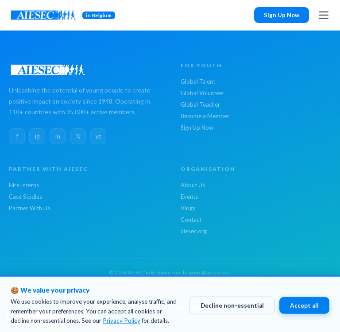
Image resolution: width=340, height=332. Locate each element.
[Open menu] (323, 15)
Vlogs (188, 208)
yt (98, 136)
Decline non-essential (232, 308)
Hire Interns (24, 185)
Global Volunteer (202, 93)
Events (189, 196)
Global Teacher (200, 104)
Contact (191, 219)
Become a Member (205, 116)
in (57, 136)
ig (37, 136)
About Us (193, 185)
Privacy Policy (121, 323)
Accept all (304, 308)
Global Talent (198, 81)
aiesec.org (194, 231)
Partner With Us (29, 208)
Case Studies (25, 196)
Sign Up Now (281, 15)
